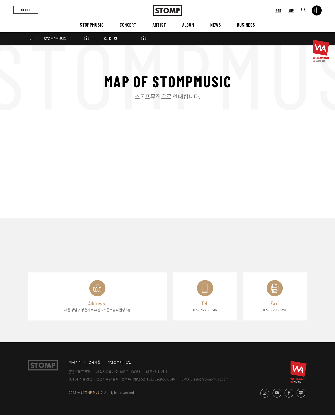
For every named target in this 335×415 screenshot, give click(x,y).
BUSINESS (246, 25)
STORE (26, 10)
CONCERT (128, 25)
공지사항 (94, 362)
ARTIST (159, 25)
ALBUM (188, 25)
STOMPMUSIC (92, 25)
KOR (278, 10)
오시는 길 (110, 39)
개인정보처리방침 (119, 362)
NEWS (215, 25)
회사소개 (75, 362)
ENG (291, 10)
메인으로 (30, 38)
